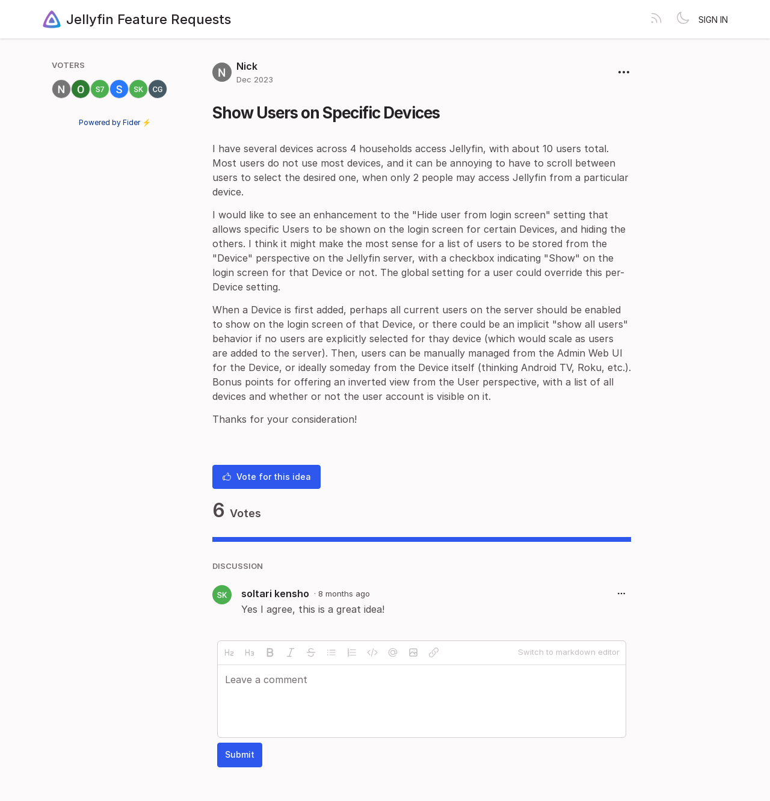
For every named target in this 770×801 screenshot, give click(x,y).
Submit (239, 754)
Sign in (713, 19)
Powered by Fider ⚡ (115, 122)
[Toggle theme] (683, 19)
